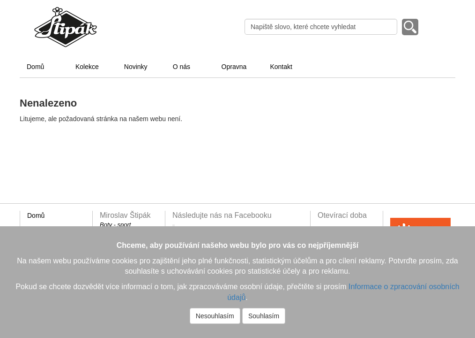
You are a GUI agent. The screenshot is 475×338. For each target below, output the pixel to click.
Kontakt (281, 66)
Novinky (136, 66)
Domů (35, 66)
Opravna (234, 66)
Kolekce (87, 66)
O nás (181, 66)
